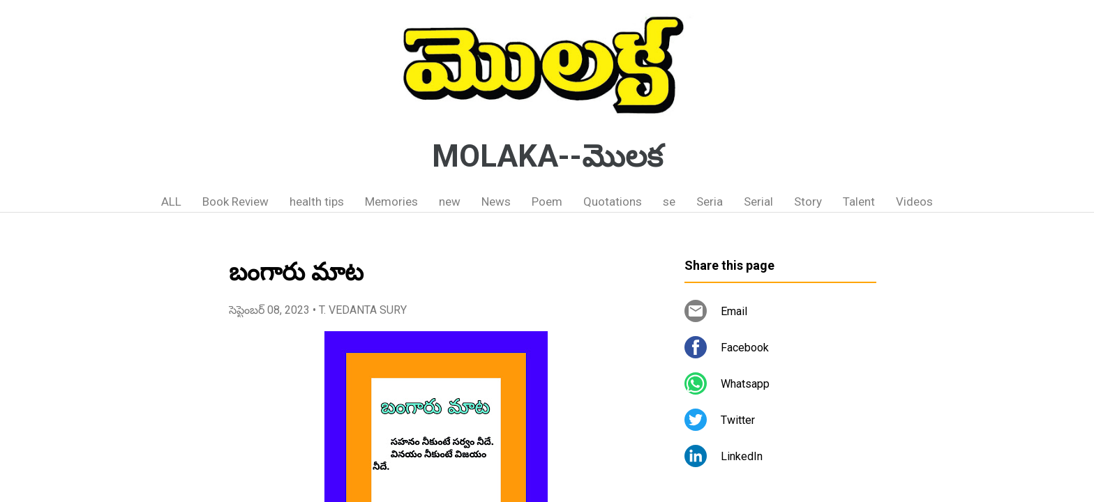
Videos (914, 201)
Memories (391, 201)
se (669, 201)
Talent (859, 201)
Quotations (612, 201)
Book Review (235, 201)
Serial (758, 201)
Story (808, 201)
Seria (709, 201)
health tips (317, 201)
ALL (171, 201)
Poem (547, 201)
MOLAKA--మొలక (547, 156)
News (496, 201)
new (449, 201)
